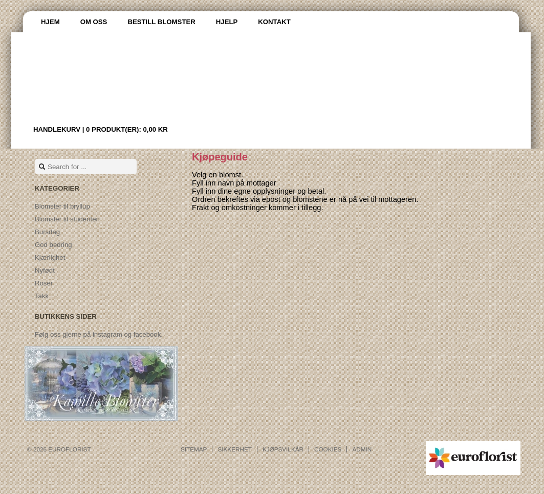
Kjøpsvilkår (283, 449)
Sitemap (194, 449)
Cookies (327, 449)
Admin (362, 449)
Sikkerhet (234, 449)
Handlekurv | (100, 129)
